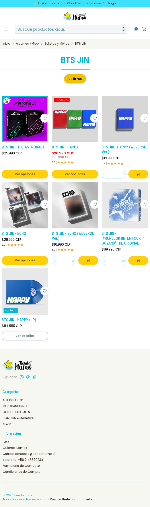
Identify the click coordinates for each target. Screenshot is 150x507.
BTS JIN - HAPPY (65, 147)
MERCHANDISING (15, 406)
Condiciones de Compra (22, 471)
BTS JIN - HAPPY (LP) (19, 320)
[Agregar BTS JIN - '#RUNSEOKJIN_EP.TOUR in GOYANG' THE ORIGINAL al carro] (138, 260)
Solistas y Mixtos (57, 43)
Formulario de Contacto (21, 465)
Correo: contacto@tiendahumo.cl (29, 454)
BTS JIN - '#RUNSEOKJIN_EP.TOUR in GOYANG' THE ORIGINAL (123, 238)
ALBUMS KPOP (13, 400)
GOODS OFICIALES (16, 412)
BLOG (7, 424)
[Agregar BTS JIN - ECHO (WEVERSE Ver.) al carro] (88, 260)
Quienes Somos (15, 448)
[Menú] (6, 29)
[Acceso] (136, 29)
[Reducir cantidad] (105, 174)
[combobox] (71, 29)
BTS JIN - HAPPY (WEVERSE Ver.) (124, 149)
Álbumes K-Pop (27, 43)
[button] (75, 79)
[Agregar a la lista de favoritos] (44, 118)
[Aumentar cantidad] (123, 174)
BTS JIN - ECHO (14, 233)
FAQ (6, 442)
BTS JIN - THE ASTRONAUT (23, 147)
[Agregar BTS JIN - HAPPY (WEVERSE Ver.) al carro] (138, 174)
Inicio (6, 43)
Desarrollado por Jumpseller (72, 499)
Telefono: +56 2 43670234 (23, 460)
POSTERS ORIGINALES (18, 418)
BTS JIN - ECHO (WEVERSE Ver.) (73, 236)
